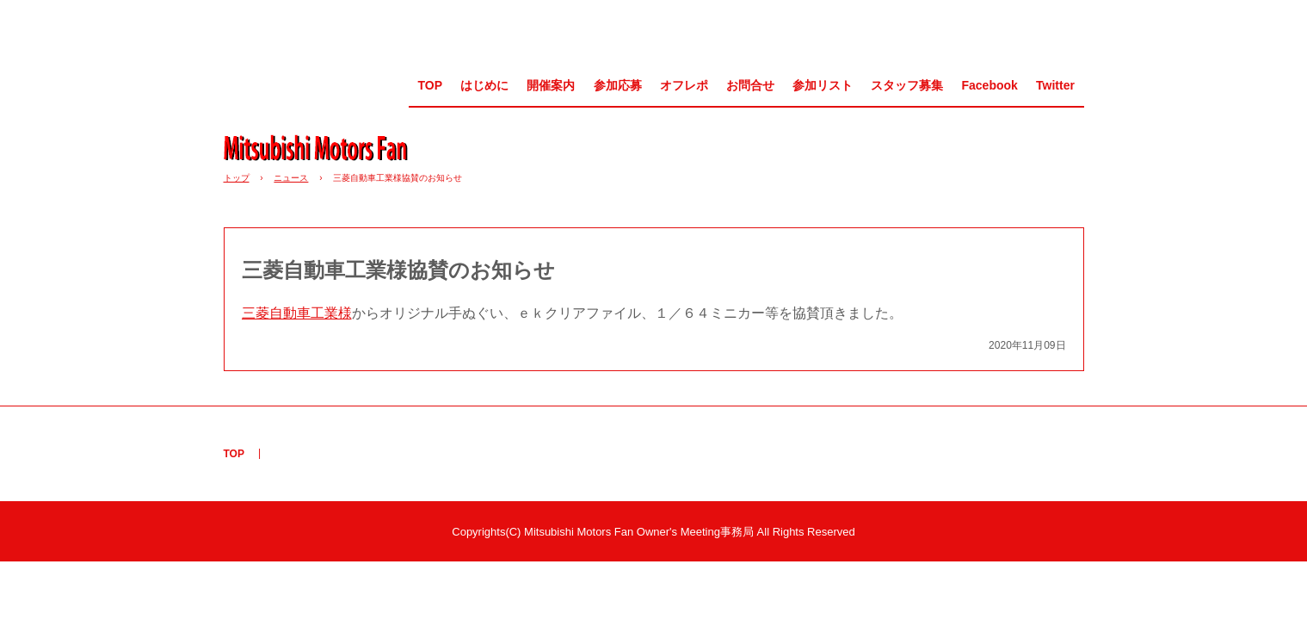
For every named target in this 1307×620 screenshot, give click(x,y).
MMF (322, 147)
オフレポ (684, 85)
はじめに (484, 85)
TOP (429, 85)
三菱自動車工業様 (297, 313)
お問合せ (750, 85)
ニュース (291, 178)
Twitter (1055, 85)
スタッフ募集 (907, 85)
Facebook (990, 85)
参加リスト (822, 85)
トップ (237, 178)
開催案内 (551, 85)
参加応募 (618, 85)
